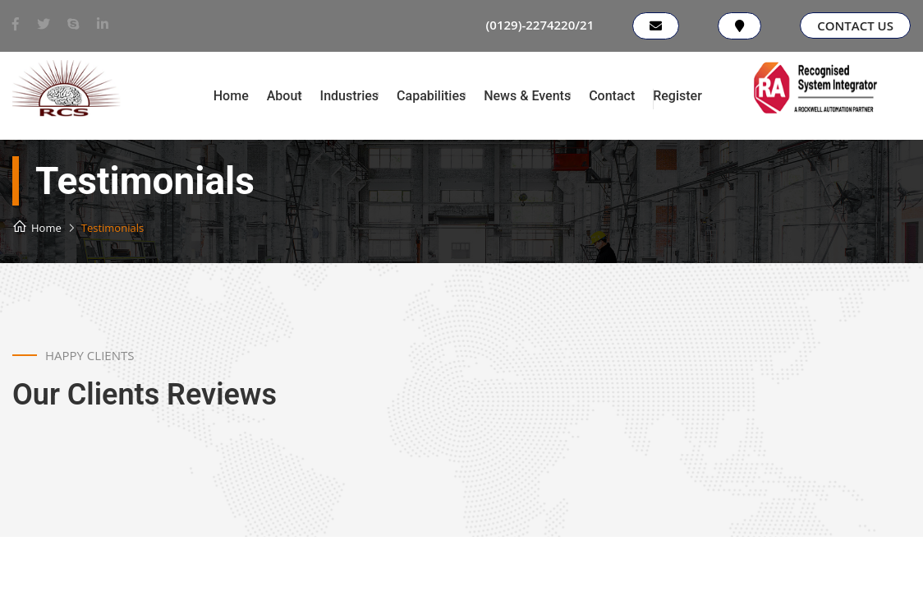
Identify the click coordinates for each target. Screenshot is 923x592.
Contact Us (855, 25)
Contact (612, 96)
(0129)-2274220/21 (540, 24)
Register (677, 96)
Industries (349, 96)
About (284, 96)
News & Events (527, 96)
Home (231, 96)
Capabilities (431, 96)
